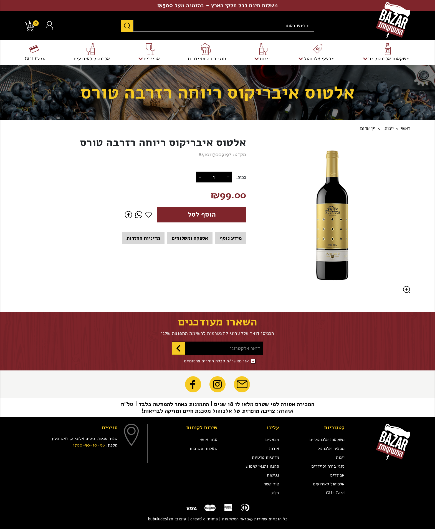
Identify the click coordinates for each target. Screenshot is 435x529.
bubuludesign (160, 519)
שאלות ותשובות (204, 448)
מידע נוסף (231, 238)
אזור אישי (209, 440)
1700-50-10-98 (89, 445)
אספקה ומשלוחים (190, 238)
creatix (197, 519)
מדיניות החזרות (143, 238)
